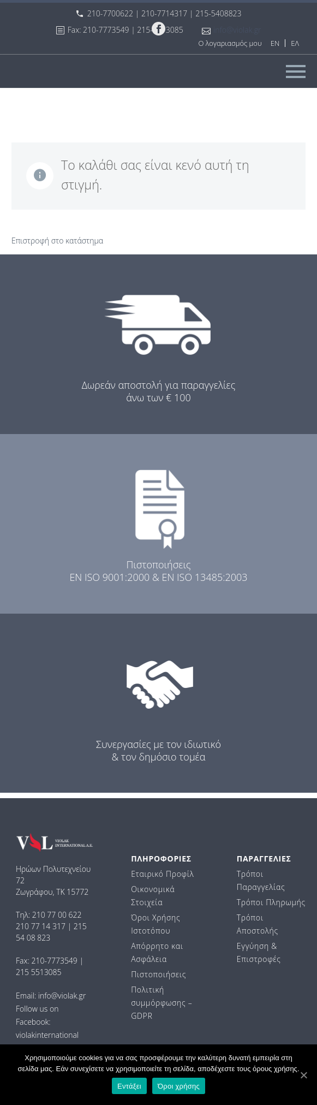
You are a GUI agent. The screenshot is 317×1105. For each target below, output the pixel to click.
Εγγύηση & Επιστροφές (259, 952)
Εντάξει (129, 1086)
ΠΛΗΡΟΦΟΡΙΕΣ (161, 858)
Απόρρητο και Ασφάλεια (157, 952)
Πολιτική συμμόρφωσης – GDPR (161, 1002)
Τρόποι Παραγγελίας (261, 880)
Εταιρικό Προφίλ (162, 874)
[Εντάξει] (303, 1075)
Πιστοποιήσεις (158, 974)
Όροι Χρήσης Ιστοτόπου (155, 924)
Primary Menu (296, 71)
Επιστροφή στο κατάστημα (57, 240)
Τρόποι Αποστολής (257, 924)
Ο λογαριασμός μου (229, 43)
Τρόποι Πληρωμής (271, 902)
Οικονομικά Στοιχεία (153, 895)
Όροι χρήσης (179, 1086)
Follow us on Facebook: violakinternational (47, 1021)
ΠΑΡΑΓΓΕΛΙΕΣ (264, 858)
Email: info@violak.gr (51, 995)
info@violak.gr (237, 30)
